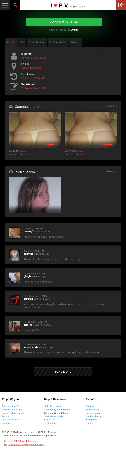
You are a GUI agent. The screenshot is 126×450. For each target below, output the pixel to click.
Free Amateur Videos (13, 413)
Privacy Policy (93, 413)
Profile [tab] (11, 42)
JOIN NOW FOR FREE (63, 22)
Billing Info (91, 419)
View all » (111, 106)
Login (74, 29)
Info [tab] (22, 42)
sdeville (28, 253)
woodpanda (31, 347)
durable (28, 299)
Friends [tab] (75, 42)
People (5, 416)
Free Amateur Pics (11, 406)
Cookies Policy (93, 416)
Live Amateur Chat (11, 419)
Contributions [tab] (37, 42)
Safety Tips (50, 419)
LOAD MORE (63, 372)
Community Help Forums (57, 409)
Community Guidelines (56, 413)
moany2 (29, 231)
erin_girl (29, 324)
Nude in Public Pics (12, 409)
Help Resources (52, 406)
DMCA (89, 423)
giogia (28, 276)
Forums (6, 423)
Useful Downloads (53, 416)
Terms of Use (93, 409)
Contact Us (91, 406)
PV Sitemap (50, 423)
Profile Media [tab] (58, 42)
